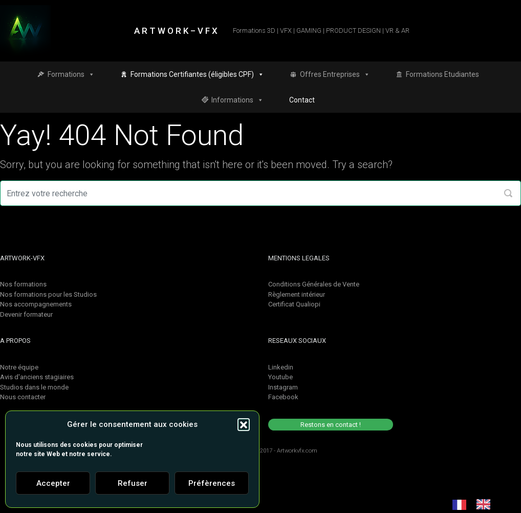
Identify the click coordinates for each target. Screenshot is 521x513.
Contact (302, 100)
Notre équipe (19, 367)
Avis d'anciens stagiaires (37, 377)
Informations (237, 100)
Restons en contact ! (330, 424)
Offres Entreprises (335, 74)
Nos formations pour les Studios (48, 294)
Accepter (53, 483)
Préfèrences (211, 483)
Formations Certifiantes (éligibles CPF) (197, 74)
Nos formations (23, 284)
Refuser (132, 483)
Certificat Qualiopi (294, 304)
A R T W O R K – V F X (176, 31)
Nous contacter (23, 397)
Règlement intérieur (296, 294)
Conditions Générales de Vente (313, 284)
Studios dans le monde (34, 387)
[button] (243, 424)
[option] (486, 504)
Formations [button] (71, 74)
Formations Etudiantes (442, 74)
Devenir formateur (26, 314)
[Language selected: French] (476, 504)
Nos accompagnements (36, 304)
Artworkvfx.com (297, 450)
